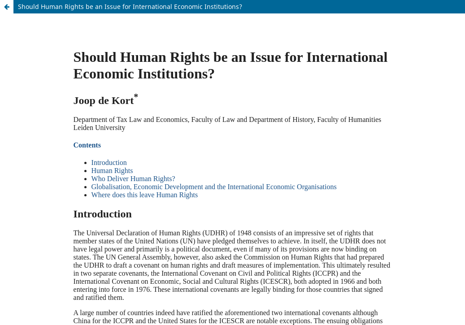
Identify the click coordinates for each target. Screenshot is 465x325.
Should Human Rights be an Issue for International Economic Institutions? (130, 6)
